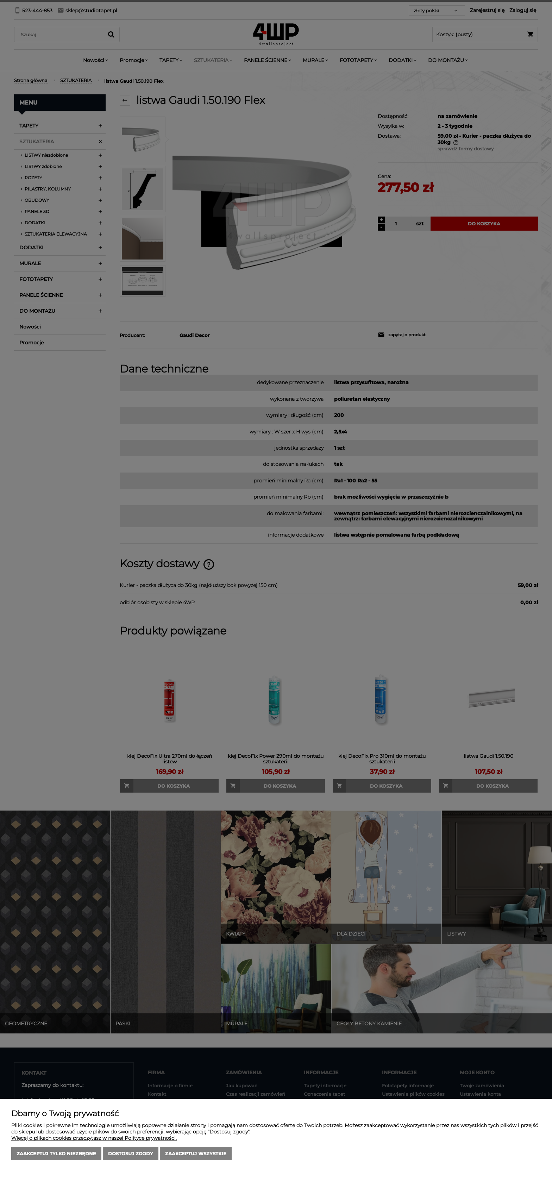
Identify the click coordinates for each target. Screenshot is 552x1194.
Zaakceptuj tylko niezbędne (56, 1153)
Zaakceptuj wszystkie (195, 1153)
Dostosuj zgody (130, 1153)
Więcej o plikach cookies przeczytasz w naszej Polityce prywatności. (94, 1138)
